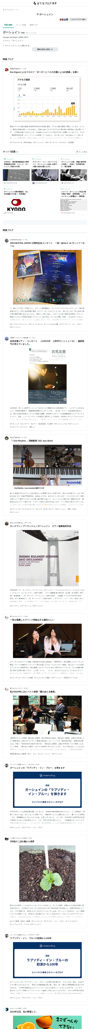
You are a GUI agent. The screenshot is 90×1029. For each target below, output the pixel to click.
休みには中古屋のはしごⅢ (18, 523)
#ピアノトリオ (15, 509)
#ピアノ (34, 424)
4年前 (25, 1008)
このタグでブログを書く (78, 19)
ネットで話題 (21, 25)
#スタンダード (48, 509)
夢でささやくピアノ (16, 616)
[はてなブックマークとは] (17, 151)
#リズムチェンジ (28, 509)
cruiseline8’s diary (15, 240)
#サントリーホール (36, 324)
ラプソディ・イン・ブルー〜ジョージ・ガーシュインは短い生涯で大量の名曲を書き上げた (45, 164)
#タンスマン (14, 606)
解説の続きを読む (45, 49)
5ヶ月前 (25, 240)
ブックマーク (8, 159)
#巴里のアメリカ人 (71, 678)
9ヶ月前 (24, 437)
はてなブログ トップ (10, 10)
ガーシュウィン (11, 46)
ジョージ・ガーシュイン (13, 41)
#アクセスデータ (16, 142)
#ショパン (24, 427)
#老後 (28, 921)
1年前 (29, 523)
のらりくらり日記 (16, 1008)
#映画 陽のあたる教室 (18, 754)
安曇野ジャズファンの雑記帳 (19, 338)
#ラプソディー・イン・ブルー (71, 324)
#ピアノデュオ (15, 678)
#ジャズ (39, 509)
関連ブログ (34, 25)
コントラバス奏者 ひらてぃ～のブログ (22, 764)
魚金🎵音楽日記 (15, 437)
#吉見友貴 (42, 424)
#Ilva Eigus (28, 142)
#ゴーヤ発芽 (14, 921)
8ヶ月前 (32, 338)
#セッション (14, 512)
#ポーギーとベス (51, 142)
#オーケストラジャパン (18, 324)
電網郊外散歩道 (15, 69)
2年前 (26, 616)
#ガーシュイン (38, 142)
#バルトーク (14, 427)
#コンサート (25, 424)
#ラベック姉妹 (27, 678)
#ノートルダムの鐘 (51, 324)
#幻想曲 (71, 142)
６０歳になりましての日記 (18, 838)
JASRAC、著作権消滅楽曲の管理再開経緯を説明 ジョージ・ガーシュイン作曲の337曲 (16, 164)
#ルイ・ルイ (32, 754)
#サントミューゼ (60, 424)
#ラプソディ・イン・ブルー (32, 827)
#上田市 (50, 424)
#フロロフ (63, 142)
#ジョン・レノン (44, 754)
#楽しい (32, 427)
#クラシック (14, 424)
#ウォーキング (37, 921)
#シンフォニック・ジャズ (19, 924)
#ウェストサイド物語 (42, 678)
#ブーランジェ (26, 606)
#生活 (23, 921)
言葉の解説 (8, 25)
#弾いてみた (72, 509)
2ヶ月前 (23, 69)
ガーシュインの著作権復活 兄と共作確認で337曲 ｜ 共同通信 (16, 193)
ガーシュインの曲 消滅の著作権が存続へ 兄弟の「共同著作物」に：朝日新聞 (73, 164)
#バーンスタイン (72, 921)
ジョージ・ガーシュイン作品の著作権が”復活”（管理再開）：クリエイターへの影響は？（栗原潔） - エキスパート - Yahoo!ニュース (73, 194)
